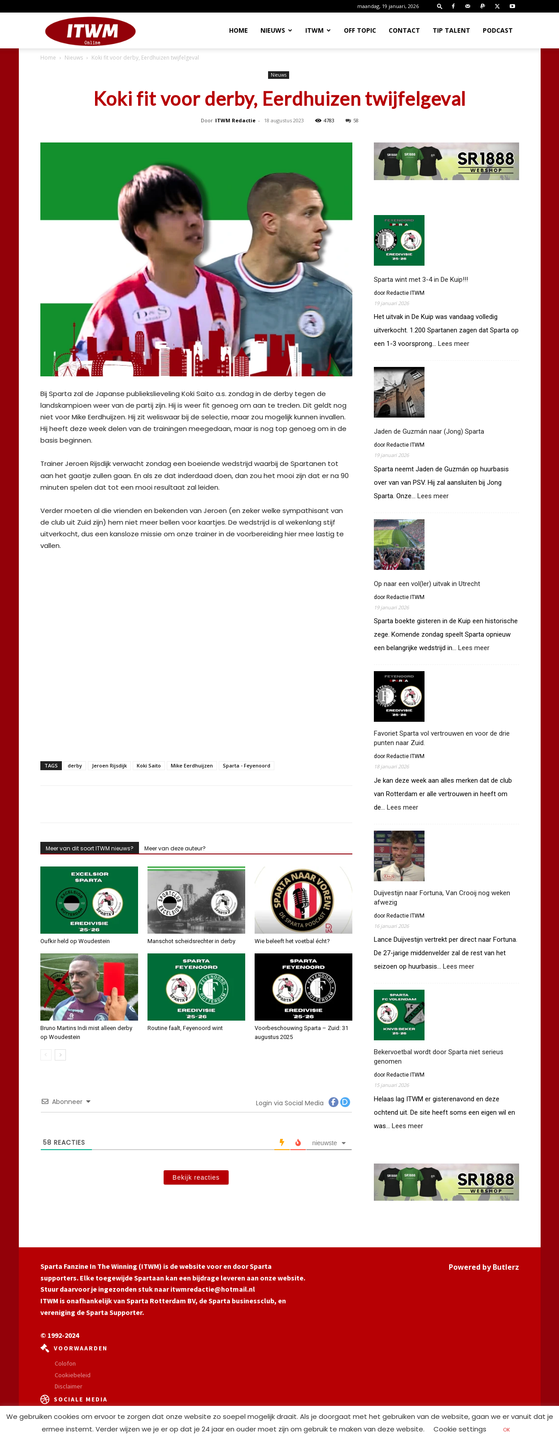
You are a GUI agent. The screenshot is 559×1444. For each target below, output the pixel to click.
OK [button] (506, 1429)
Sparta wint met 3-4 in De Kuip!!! (421, 280)
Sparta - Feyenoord (246, 765)
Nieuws (276, 30)
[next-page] (60, 1054)
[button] (439, 6)
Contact (404, 30)
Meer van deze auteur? (175, 848)
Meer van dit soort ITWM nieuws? (90, 848)
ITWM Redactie (235, 120)
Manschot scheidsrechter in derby (191, 941)
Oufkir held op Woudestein (75, 941)
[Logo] (90, 31)
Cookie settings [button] (459, 1429)
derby (75, 765)
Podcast (498, 30)
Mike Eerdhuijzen (192, 765)
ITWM (318, 30)
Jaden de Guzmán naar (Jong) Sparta (429, 431)
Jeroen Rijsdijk (109, 765)
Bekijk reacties (196, 1177)
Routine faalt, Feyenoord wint (185, 1028)
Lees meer (453, 344)
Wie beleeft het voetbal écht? (292, 941)
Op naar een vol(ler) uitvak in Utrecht (427, 584)
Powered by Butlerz (484, 1267)
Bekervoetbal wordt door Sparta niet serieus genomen (438, 1056)
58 (352, 120)
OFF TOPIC (360, 30)
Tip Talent (451, 30)
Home (238, 30)
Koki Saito (149, 765)
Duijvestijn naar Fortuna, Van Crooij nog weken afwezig (442, 897)
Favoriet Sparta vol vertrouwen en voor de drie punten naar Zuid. (442, 738)
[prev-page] (46, 1054)
